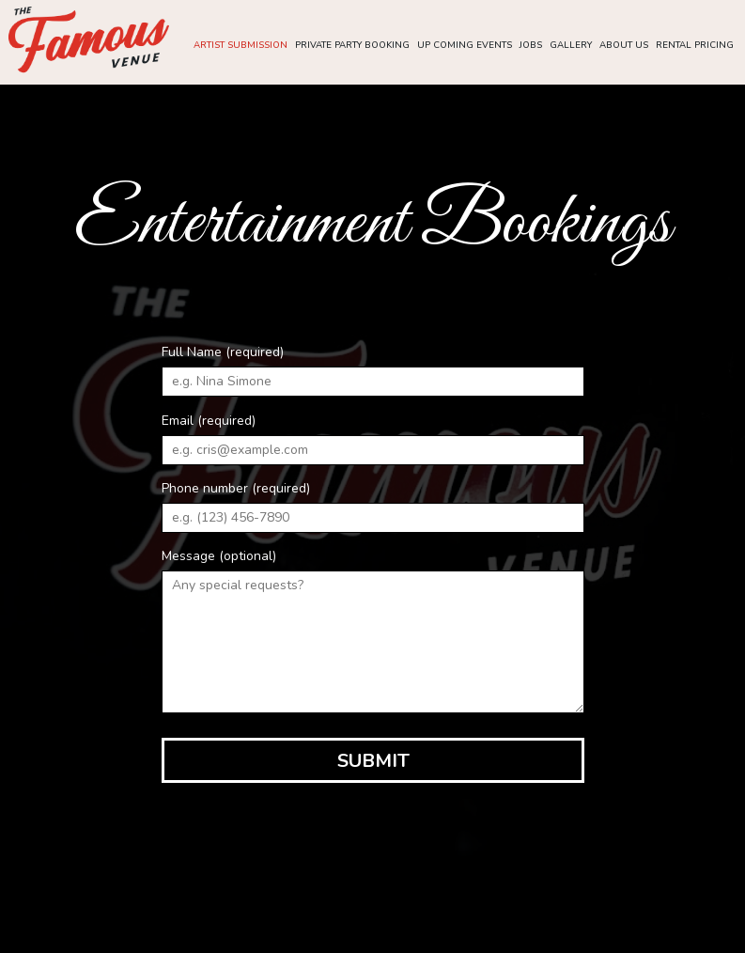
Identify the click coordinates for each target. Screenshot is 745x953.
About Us (622, 46)
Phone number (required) (236, 488)
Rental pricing (693, 46)
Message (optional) (219, 556)
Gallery (569, 46)
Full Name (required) (223, 352)
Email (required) (209, 421)
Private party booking (350, 46)
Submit (372, 760)
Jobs (529, 46)
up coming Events (462, 46)
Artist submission (239, 46)
